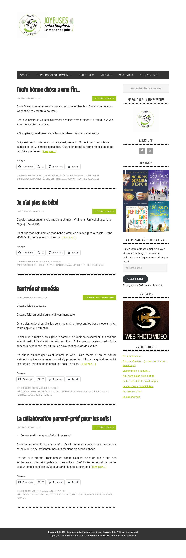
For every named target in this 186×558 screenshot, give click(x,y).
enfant (50, 273)
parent (76, 512)
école (46, 187)
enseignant (76, 399)
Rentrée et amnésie (40, 296)
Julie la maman (74, 183)
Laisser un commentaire (99, 305)
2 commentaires (104, 219)
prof (73, 187)
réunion (21, 515)
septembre (45, 402)
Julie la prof (91, 183)
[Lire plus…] (49, 159)
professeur (101, 399)
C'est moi (37, 269)
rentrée (82, 187)
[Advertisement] (131, 40)
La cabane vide (131, 404)
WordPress (116, 553)
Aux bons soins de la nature (138, 383)
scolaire (33, 402)
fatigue (88, 399)
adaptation (37, 399)
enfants (55, 187)
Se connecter (129, 553)
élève (56, 399)
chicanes (36, 187)
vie (102, 273)
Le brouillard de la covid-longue (140, 388)
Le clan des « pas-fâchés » (138, 394)
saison (96, 273)
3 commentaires (104, 445)
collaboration (39, 512)
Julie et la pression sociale (48, 183)
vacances (93, 187)
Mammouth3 (132, 550)
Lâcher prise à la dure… (136, 378)
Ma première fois (132, 399)
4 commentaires (104, 106)
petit (77, 273)
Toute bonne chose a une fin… (51, 97)
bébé (33, 273)
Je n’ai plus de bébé (39, 210)
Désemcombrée (132, 363)
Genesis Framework (99, 553)
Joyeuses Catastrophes (45, 25)
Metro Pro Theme (76, 553)
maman (65, 187)
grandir (59, 273)
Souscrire (135, 286)
